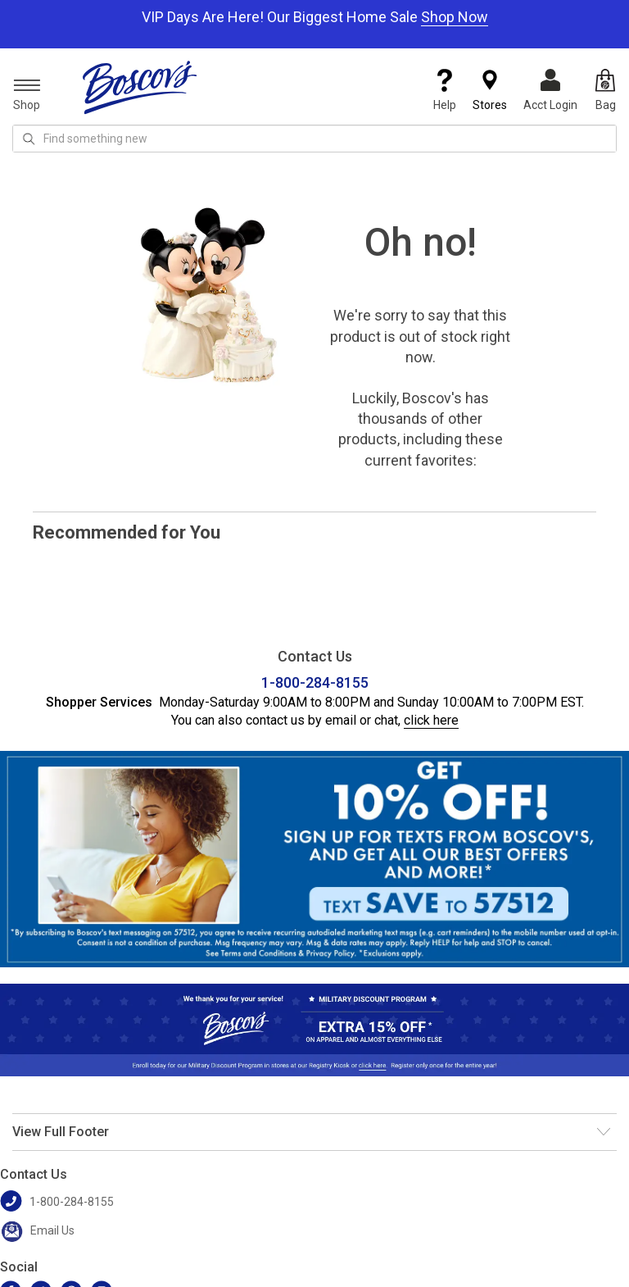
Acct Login (550, 90)
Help (444, 90)
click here (431, 720)
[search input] (314, 138)
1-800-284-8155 (315, 682)
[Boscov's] (140, 86)
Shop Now (454, 16)
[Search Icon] (28, 138)
